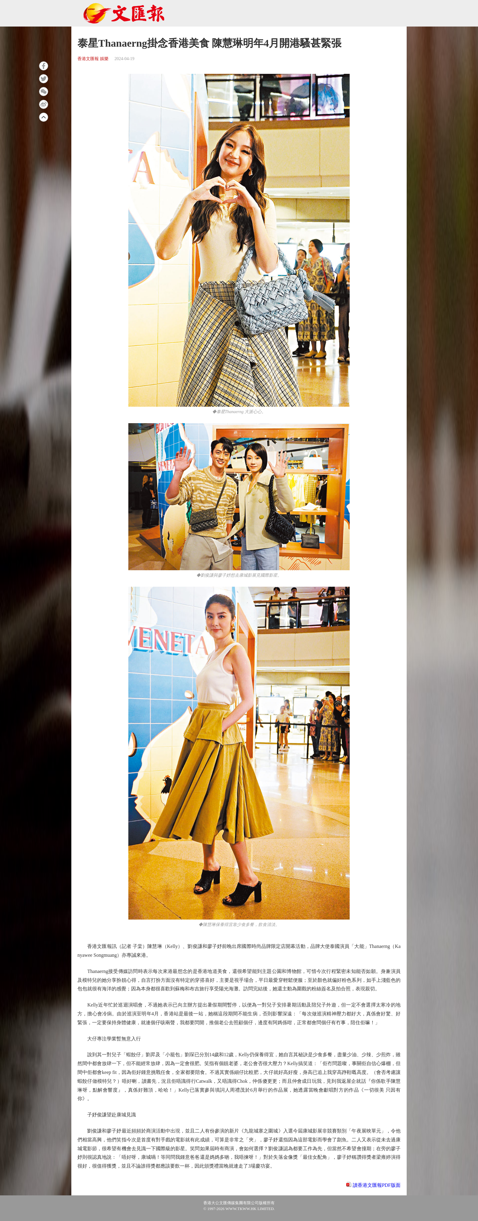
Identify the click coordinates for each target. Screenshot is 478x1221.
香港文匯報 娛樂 (93, 58)
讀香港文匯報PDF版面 (377, 1185)
